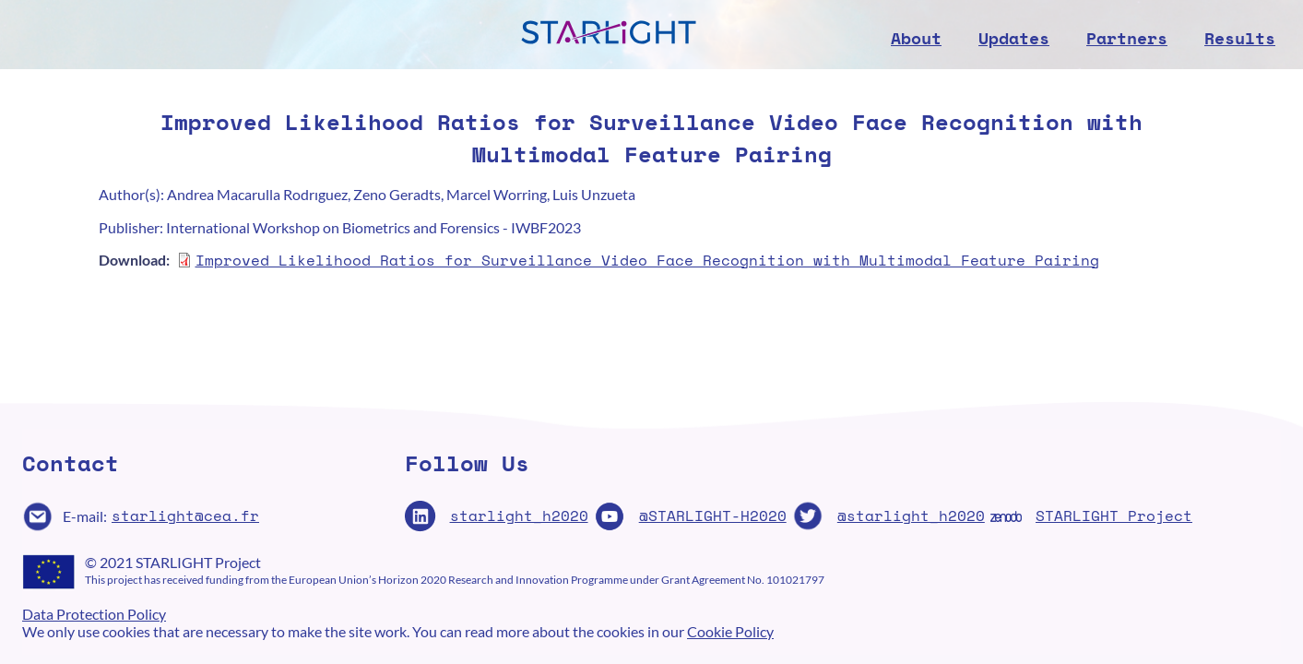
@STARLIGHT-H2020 (713, 516)
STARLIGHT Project (1114, 516)
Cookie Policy (730, 631)
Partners (1126, 38)
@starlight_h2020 (911, 516)
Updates (1013, 38)
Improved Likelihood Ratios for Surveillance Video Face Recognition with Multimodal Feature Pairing (647, 260)
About (916, 38)
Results (1239, 38)
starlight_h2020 (519, 516)
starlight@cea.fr (185, 516)
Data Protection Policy (94, 613)
